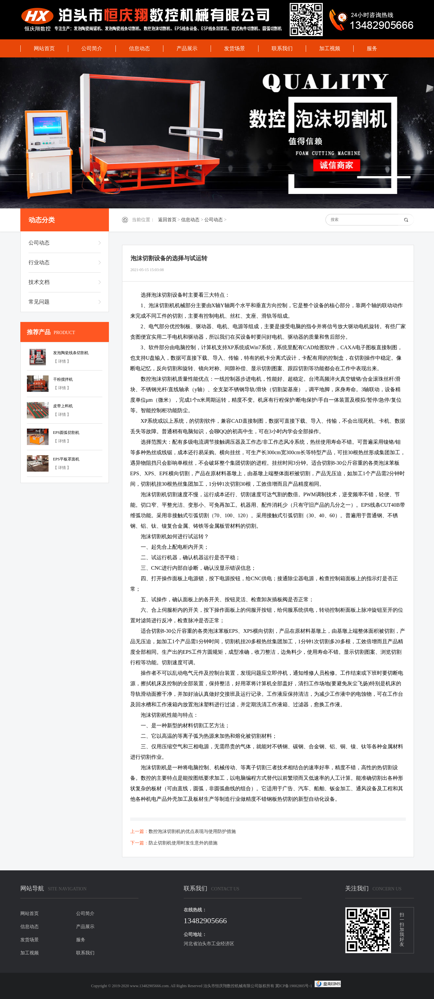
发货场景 (234, 48)
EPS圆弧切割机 (66, 432)
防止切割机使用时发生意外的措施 (183, 842)
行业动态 (39, 262)
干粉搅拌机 (63, 379)
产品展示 (186, 48)
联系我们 (282, 48)
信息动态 (139, 48)
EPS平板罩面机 (66, 459)
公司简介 (91, 48)
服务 (372, 48)
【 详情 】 (62, 361)
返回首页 (167, 219)
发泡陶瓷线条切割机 (71, 353)
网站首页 (44, 48)
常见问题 (39, 302)
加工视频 (329, 48)
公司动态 (213, 219)
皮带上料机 (63, 406)
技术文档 (39, 282)
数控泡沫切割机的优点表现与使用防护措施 (192, 831)
